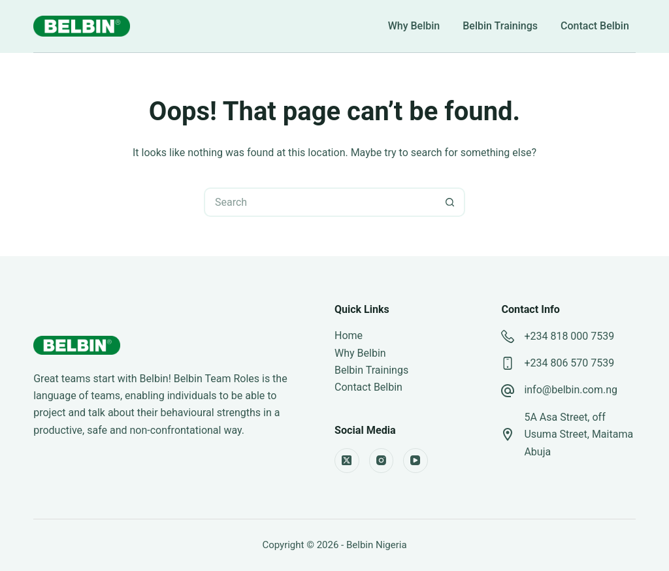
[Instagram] (381, 460)
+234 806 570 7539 (569, 363)
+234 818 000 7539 (569, 336)
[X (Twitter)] (346, 460)
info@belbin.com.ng (570, 389)
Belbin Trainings (500, 26)
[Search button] (450, 202)
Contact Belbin (595, 26)
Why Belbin (414, 26)
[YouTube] (415, 460)
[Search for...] (320, 202)
